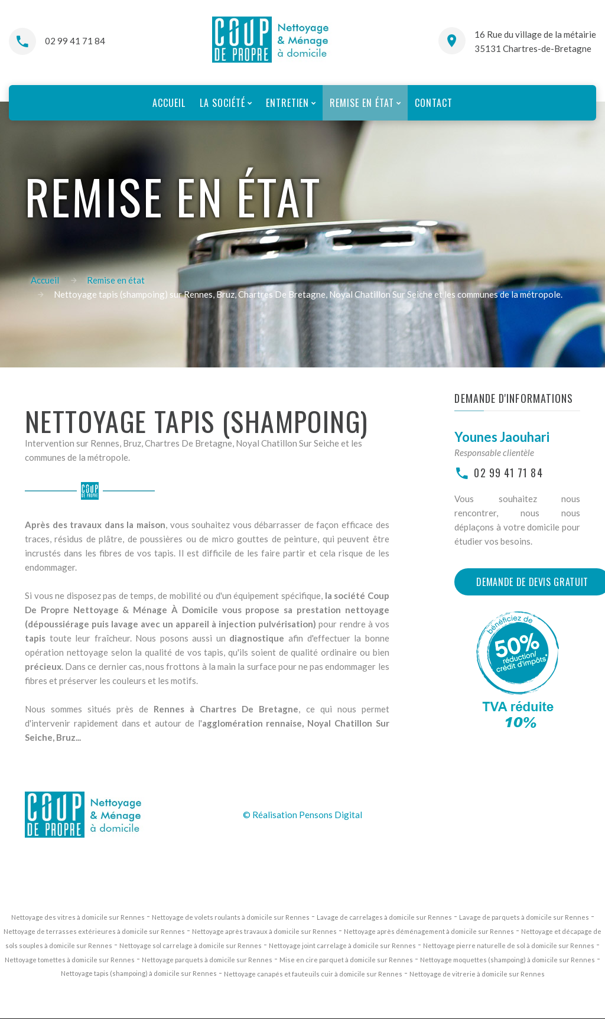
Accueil (45, 280)
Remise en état (116, 280)
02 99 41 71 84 (75, 40)
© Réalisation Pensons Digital (302, 814)
